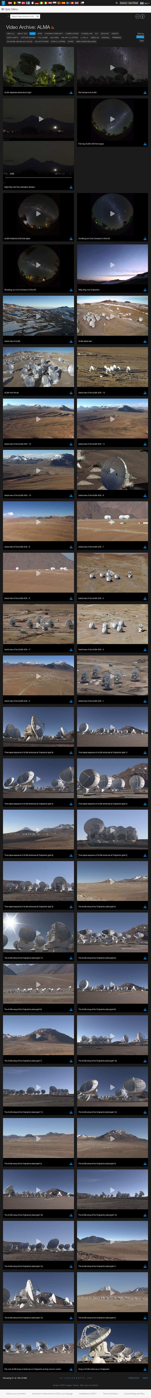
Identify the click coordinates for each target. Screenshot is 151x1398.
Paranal (106, 37)
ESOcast (105, 33)
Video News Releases (86, 41)
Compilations (72, 33)
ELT (96, 33)
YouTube (6, 356)
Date (141, 41)
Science (123, 3)
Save (9, 464)
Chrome (12, 412)
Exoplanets (12, 37)
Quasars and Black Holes (19, 41)
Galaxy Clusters (69, 37)
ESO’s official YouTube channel (69, 356)
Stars (70, 41)
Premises (116, 37)
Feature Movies (28, 37)
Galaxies (54, 37)
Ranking (140, 37)
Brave (11, 410)
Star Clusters (58, 41)
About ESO (22, 33)
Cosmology (87, 33)
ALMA (32, 33)
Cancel (24, 464)
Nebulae (95, 37)
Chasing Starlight (54, 33)
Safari (11, 420)
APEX (40, 33)
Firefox (11, 418)
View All (11, 33)
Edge (11, 415)
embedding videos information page (67, 361)
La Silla (84, 37)
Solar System (41, 41)
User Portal (133, 3)
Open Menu (9, 9)
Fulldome (43, 37)
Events (115, 33)
